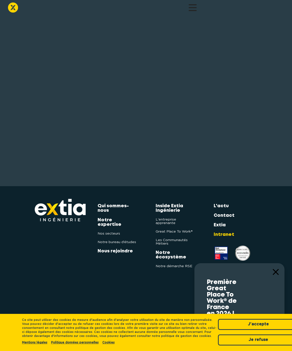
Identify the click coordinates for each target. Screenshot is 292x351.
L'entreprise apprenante (166, 218)
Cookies (108, 342)
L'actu (179, 8)
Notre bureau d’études (117, 239)
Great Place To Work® (174, 228)
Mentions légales (34, 342)
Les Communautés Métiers (172, 238)
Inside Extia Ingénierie (119, 9)
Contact (198, 8)
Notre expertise (65, 9)
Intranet (224, 232)
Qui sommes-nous (39, 9)
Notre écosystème (154, 9)
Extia (220, 222)
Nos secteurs (109, 230)
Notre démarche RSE (174, 263)
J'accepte (236, 320)
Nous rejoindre (92, 9)
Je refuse (236, 336)
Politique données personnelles (75, 342)
